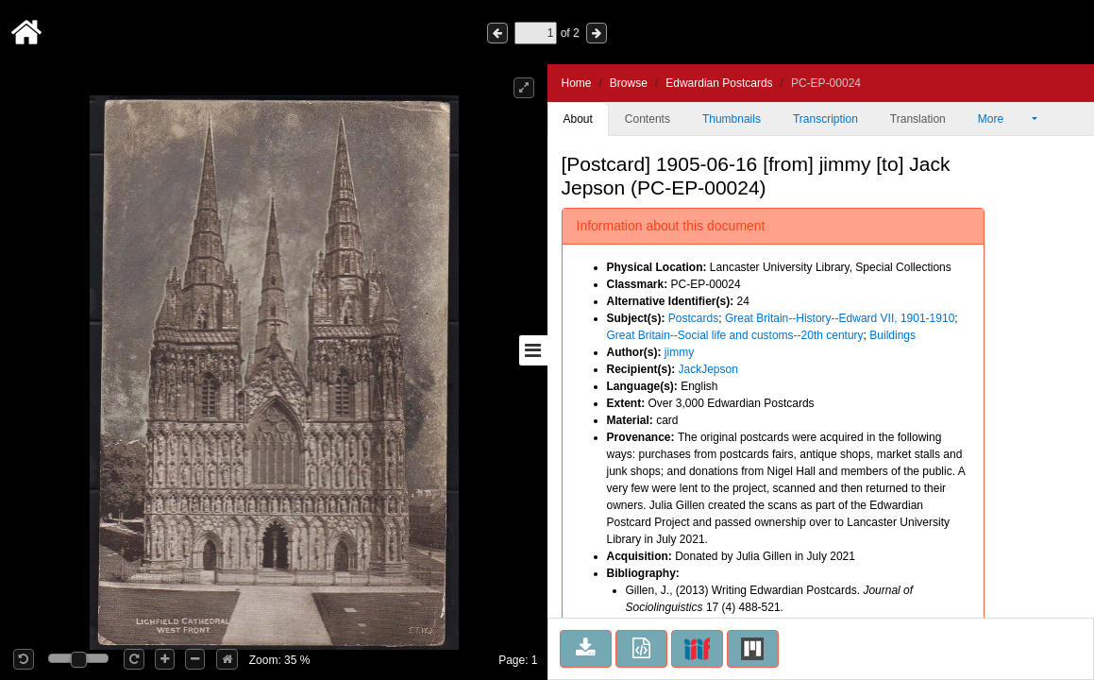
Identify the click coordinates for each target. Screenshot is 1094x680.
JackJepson (708, 369)
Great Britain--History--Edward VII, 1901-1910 (839, 318)
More (1003, 119)
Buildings (892, 335)
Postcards (693, 318)
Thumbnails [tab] (731, 119)
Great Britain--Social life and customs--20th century (735, 335)
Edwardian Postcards (718, 83)
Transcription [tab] (825, 119)
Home (577, 83)
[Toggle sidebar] (533, 350)
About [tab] (578, 119)
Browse (629, 83)
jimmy (679, 352)
